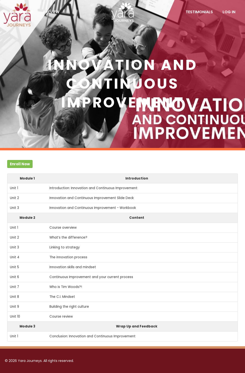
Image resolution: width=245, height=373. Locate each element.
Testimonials (199, 12)
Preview (51, 12)
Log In (229, 12)
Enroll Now (20, 164)
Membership (22, 12)
